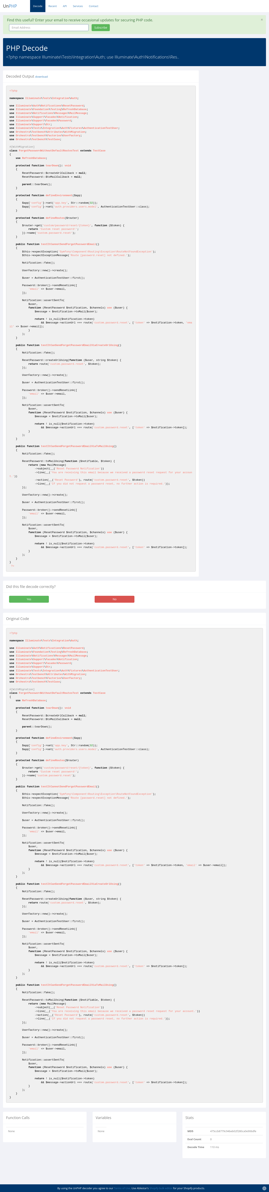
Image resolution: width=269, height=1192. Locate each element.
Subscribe (100, 27)
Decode (37, 6)
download (41, 76)
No (114, 599)
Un (10, 6)
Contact (93, 6)
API (65, 6)
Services (78, 6)
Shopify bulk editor (160, 1188)
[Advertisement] (237, 95)
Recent (52, 6)
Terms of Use (122, 1188)
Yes (29, 599)
